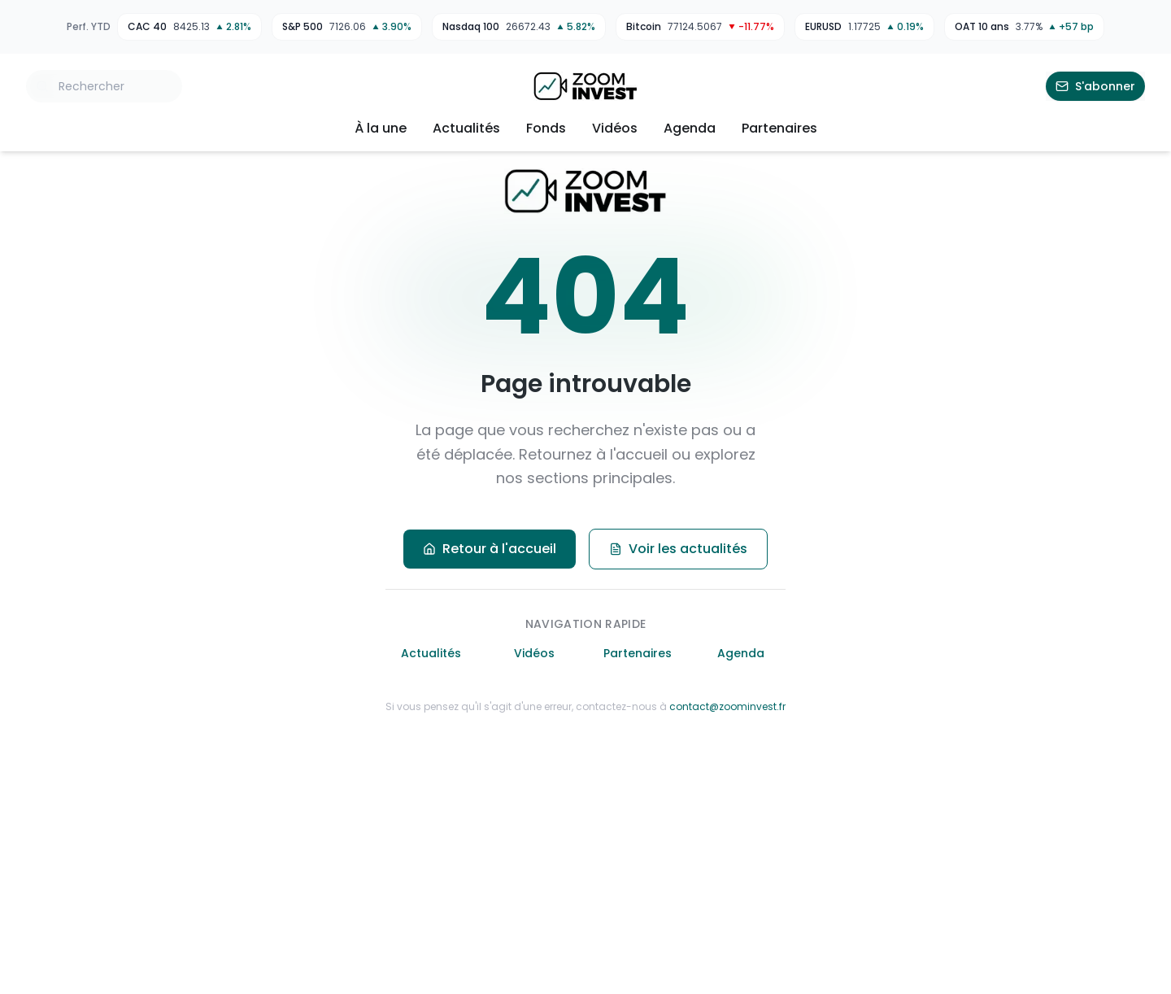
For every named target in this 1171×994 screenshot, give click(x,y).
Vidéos (615, 128)
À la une (381, 128)
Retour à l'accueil (489, 548)
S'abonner (1095, 86)
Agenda (690, 128)
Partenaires (779, 128)
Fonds (546, 128)
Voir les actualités (678, 548)
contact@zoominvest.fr (727, 706)
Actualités (466, 128)
